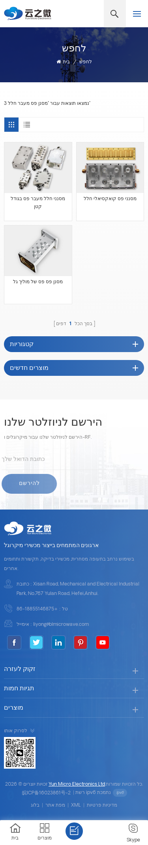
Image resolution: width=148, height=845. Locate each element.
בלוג (35, 805)
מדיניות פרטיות (102, 805)
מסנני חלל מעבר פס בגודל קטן (38, 203)
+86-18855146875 (37, 609)
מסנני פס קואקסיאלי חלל (110, 199)
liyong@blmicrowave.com (61, 624)
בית (63, 61)
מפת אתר (55, 805)
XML (76, 805)
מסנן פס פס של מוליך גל (38, 282)
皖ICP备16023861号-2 (46, 793)
